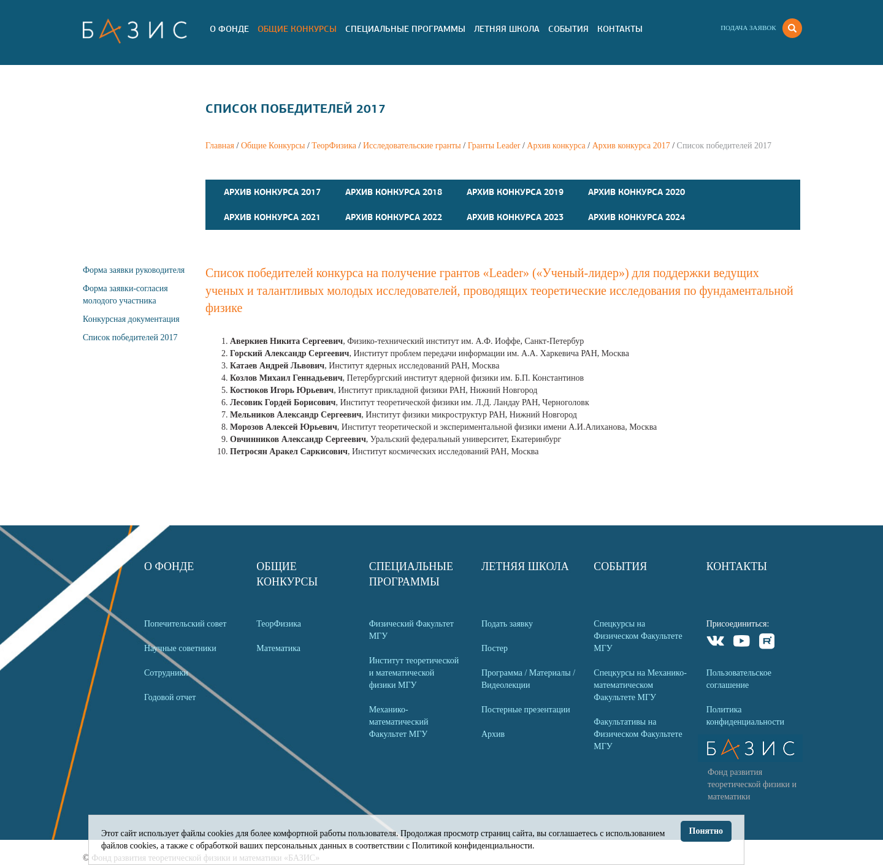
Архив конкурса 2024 (636, 217)
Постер (494, 648)
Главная (219, 145)
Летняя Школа (507, 28)
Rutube (767, 642)
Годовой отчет (170, 697)
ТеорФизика (334, 145)
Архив (493, 734)
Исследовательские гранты (412, 145)
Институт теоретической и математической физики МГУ (414, 673)
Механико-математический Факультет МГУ (399, 722)
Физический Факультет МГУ (411, 630)
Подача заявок (748, 27)
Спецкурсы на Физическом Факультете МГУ (638, 636)
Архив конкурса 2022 (393, 217)
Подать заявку (507, 623)
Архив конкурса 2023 (515, 217)
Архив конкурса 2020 (636, 191)
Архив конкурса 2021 (272, 217)
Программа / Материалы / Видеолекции (528, 679)
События (568, 28)
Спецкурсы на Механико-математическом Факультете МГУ (640, 685)
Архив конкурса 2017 (631, 145)
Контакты (620, 28)
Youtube (741, 642)
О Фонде (229, 28)
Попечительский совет (185, 623)
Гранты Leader (494, 145)
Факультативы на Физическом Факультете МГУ (638, 734)
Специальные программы (405, 28)
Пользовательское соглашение (738, 679)
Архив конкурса (556, 145)
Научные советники (180, 648)
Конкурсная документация (131, 319)
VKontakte (715, 642)
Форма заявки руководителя (134, 270)
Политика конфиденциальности (745, 715)
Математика (278, 648)
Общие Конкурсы (297, 28)
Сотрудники (166, 672)
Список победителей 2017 (130, 337)
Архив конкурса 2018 (393, 191)
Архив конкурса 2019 (515, 191)
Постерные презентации (525, 709)
